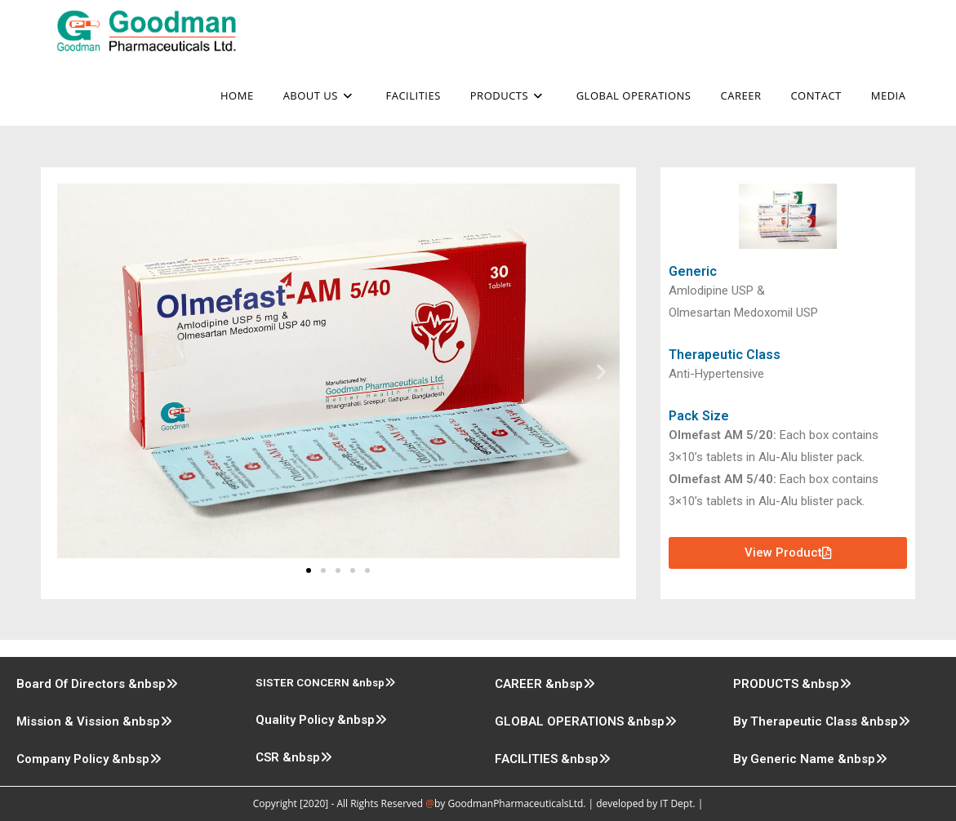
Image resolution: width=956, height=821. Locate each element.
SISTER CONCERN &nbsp (326, 682)
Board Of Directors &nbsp (97, 684)
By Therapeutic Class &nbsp (821, 721)
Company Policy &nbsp (89, 759)
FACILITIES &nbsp (553, 759)
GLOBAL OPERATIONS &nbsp (586, 721)
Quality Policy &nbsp (321, 719)
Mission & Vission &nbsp (94, 721)
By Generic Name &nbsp (810, 759)
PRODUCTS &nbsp (792, 684)
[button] (75, 371)
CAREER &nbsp (545, 684)
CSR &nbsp (294, 757)
